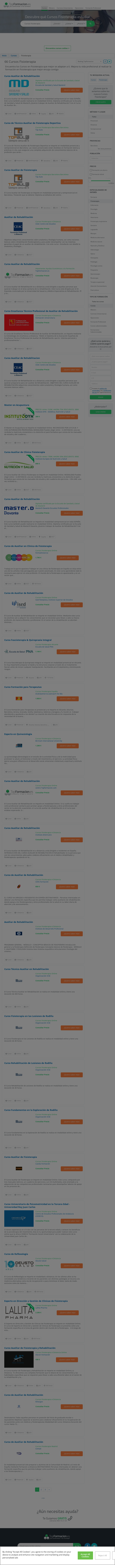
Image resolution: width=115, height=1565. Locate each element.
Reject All (102, 1555)
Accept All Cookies (85, 1555)
